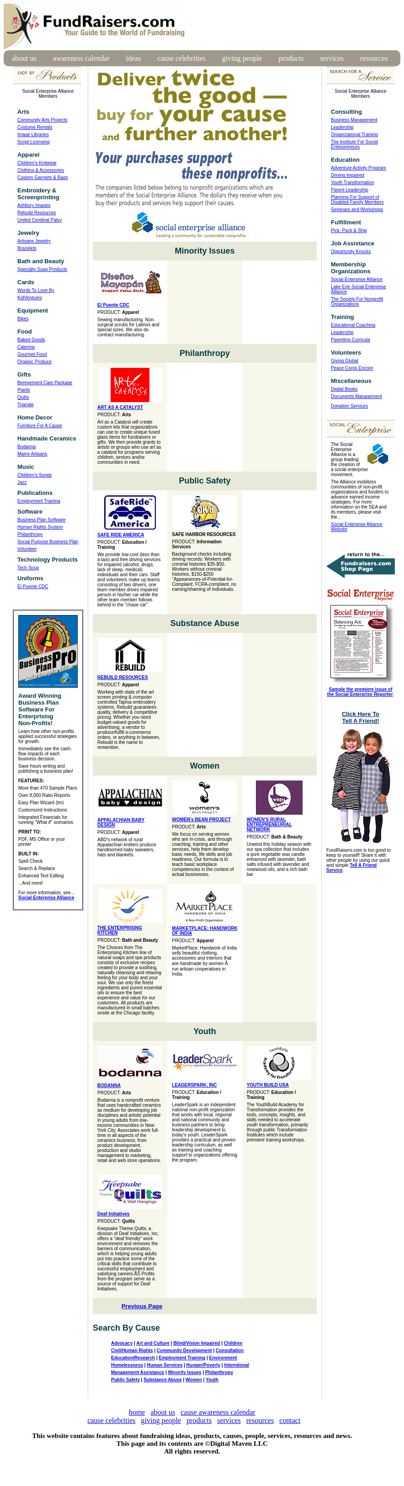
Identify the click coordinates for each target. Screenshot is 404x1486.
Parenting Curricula (350, 339)
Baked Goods (31, 339)
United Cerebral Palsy (39, 220)
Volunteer (27, 549)
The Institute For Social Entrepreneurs (354, 144)
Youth (212, 1379)
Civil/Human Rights (132, 1350)
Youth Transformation (352, 182)
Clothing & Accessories (40, 170)
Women (194, 1379)
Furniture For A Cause (39, 425)
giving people (242, 58)
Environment (223, 1357)
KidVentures (29, 297)
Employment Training (38, 501)
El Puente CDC (32, 586)
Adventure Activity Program (358, 167)
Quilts (23, 397)
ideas (133, 58)
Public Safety (125, 1379)
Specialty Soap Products (42, 269)
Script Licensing (33, 141)
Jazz (22, 482)
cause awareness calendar (218, 1412)
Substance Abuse (163, 1379)
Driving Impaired (347, 175)
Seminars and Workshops (357, 209)
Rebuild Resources (36, 212)
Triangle (25, 404)
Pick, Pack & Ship (349, 230)
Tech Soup (28, 567)
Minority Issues (185, 1372)
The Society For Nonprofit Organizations (357, 302)
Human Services (164, 1365)
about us (24, 58)
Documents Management (356, 396)
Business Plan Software (41, 519)
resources (374, 58)
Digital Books (344, 389)
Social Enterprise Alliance (357, 279)
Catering (26, 347)
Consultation (230, 1350)
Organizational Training (354, 134)
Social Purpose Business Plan (47, 541)
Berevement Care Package (44, 382)
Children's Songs (34, 475)
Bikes (22, 318)
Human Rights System (40, 527)
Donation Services (349, 406)
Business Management (354, 119)
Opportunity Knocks (351, 251)
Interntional (236, 1365)
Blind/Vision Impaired (196, 1343)
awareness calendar (81, 58)
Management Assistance (137, 1372)
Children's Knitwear (37, 162)
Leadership (342, 127)
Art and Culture (153, 1343)
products (290, 58)
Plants (23, 390)
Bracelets (27, 248)
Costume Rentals (35, 127)
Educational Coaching (353, 325)
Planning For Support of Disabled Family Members (357, 200)
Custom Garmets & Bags (42, 177)
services (332, 58)
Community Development (184, 1350)
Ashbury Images (33, 205)
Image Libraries (33, 134)
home (137, 1412)
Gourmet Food (32, 354)
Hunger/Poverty (203, 1365)
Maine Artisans (32, 453)
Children (233, 1343)
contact (289, 1420)
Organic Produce (34, 361)
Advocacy (122, 1343)
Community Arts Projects (42, 119)
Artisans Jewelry (34, 241)
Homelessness (127, 1365)
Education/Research (133, 1357)
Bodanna (26, 446)
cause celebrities (182, 58)
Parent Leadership (349, 189)
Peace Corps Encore (352, 368)
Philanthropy (30, 534)
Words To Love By (35, 290)
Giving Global (344, 360)
